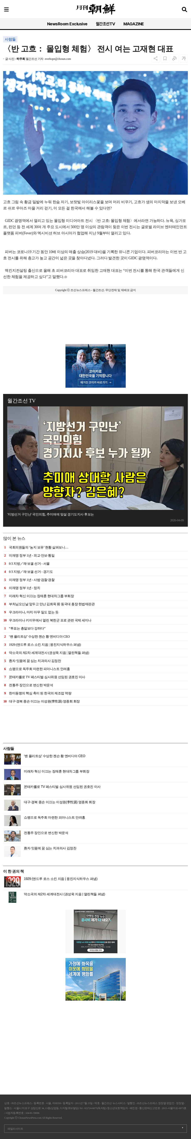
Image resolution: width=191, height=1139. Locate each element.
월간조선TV (105, 23)
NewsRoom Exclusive (67, 23)
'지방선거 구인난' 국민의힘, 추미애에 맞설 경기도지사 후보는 (50, 514)
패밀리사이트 (15, 1128)
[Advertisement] (95, 323)
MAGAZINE (133, 23)
